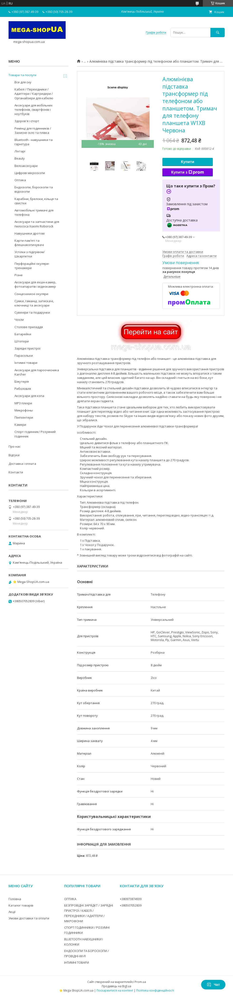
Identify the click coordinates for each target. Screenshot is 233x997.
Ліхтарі (20, 151)
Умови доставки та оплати (29, 918)
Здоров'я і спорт (27, 121)
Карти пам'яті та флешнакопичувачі (29, 242)
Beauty (20, 158)
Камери (20, 424)
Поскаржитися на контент (115, 990)
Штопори (22, 341)
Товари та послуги (22, 75)
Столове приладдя (29, 327)
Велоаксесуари (26, 166)
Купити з (187, 172)
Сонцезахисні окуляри (31, 294)
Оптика (20, 180)
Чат (213, 984)
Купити (187, 162)
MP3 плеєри (23, 403)
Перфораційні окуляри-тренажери (32, 265)
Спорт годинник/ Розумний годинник (35, 434)
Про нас (14, 446)
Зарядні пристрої (27, 348)
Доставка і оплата (22, 463)
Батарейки (23, 334)
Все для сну (23, 82)
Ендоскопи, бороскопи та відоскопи (34, 189)
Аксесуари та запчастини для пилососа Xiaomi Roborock (37, 224)
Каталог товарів (21, 905)
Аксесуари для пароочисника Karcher (37, 372)
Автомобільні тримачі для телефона (34, 212)
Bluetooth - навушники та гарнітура (34, 142)
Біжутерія (22, 381)
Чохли (19, 319)
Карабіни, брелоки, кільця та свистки (36, 201)
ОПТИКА (70, 899)
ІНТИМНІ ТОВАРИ (76, 962)
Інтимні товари (26, 363)
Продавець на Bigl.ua (116, 986)
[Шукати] (217, 32)
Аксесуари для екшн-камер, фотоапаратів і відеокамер (35, 284)
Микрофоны (24, 410)
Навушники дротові (30, 233)
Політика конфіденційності (155, 990)
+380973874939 (130, 899)
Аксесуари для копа (29, 396)
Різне (19, 275)
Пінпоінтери (24, 417)
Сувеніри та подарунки (32, 312)
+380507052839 (130, 905)
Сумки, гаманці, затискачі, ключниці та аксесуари (34, 303)
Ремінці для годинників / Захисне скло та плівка (33, 130)
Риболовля (23, 388)
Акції (12, 912)
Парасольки (24, 355)
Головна (15, 899)
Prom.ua (140, 982)
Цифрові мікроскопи (30, 173)
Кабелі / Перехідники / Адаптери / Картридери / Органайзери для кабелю (34, 93)
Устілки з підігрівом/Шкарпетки (30, 254)
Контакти (16, 472)
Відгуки (14, 455)
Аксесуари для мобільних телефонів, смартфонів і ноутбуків (34, 109)
